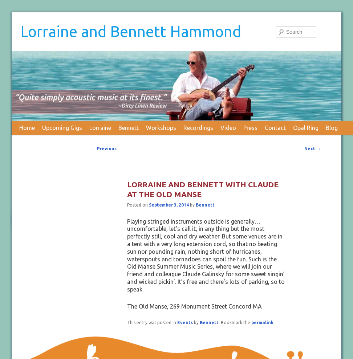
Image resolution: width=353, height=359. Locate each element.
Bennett (128, 128)
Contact (275, 128)
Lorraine (100, 128)
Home (27, 128)
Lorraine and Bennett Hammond (130, 31)
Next (312, 148)
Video (228, 128)
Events (185, 322)
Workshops (161, 128)
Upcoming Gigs (62, 128)
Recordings (198, 128)
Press (250, 128)
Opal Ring (305, 128)
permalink (262, 322)
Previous (104, 148)
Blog (332, 128)
